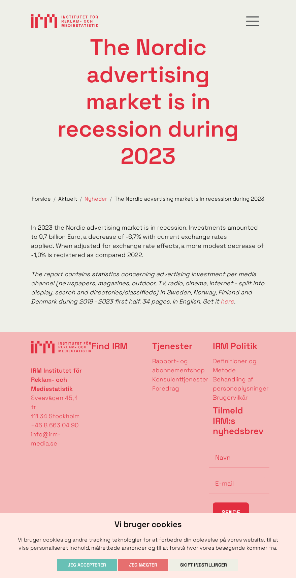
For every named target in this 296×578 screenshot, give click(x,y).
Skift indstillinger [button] (203, 565)
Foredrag (165, 388)
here (227, 301)
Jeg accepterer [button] (87, 565)
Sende (231, 512)
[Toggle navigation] (252, 21)
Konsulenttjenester (180, 379)
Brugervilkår (230, 397)
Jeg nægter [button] (143, 565)
